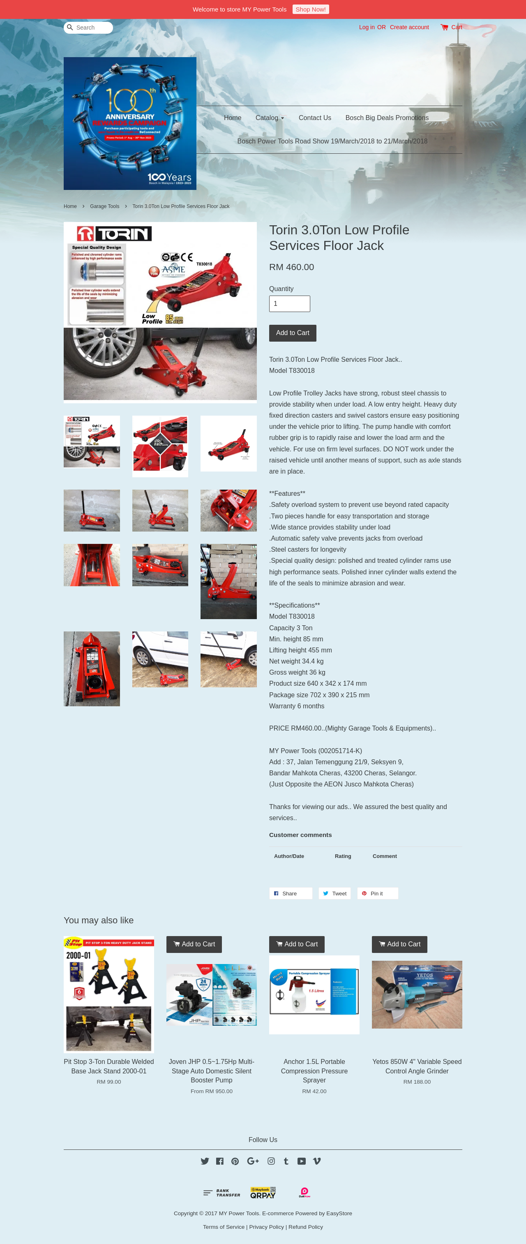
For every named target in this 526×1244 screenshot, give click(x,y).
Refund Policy (305, 1227)
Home (233, 117)
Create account (409, 27)
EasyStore (339, 1213)
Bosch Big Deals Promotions (387, 117)
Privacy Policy (266, 1227)
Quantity (281, 288)
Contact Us (315, 117)
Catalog (270, 117)
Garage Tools (105, 206)
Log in (367, 27)
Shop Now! (311, 9)
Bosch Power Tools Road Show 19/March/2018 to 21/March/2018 (333, 141)
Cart (457, 27)
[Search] (88, 28)
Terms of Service (224, 1227)
